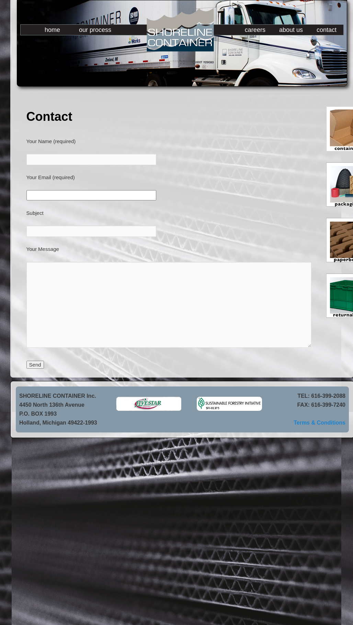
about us (291, 29)
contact (327, 29)
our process (95, 29)
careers (255, 29)
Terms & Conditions (319, 423)
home (52, 29)
